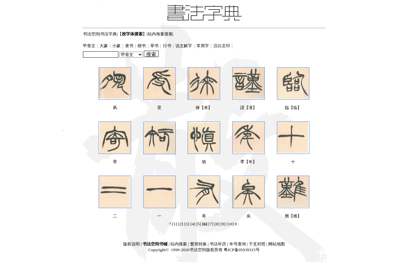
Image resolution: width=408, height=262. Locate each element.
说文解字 (184, 45)
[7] (210, 224)
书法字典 (108, 34)
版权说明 (131, 244)
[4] (193, 224)
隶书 (129, 45)
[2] (180, 224)
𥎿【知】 (159, 152)
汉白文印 (222, 45)
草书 (154, 45)
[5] (198, 224)
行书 (167, 45)
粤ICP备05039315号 (242, 249)
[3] (186, 224)
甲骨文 (89, 45)
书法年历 (218, 244)
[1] (174, 224)
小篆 (117, 45)
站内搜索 (178, 244)
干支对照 (257, 244)
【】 (132, 34)
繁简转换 (198, 244)
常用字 (203, 45)
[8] (216, 224)
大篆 (104, 45)
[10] (230, 224)
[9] (223, 224)
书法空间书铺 (155, 244)
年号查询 (237, 244)
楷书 (142, 45)
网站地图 (276, 244)
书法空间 (91, 34)
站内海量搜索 (160, 34)
